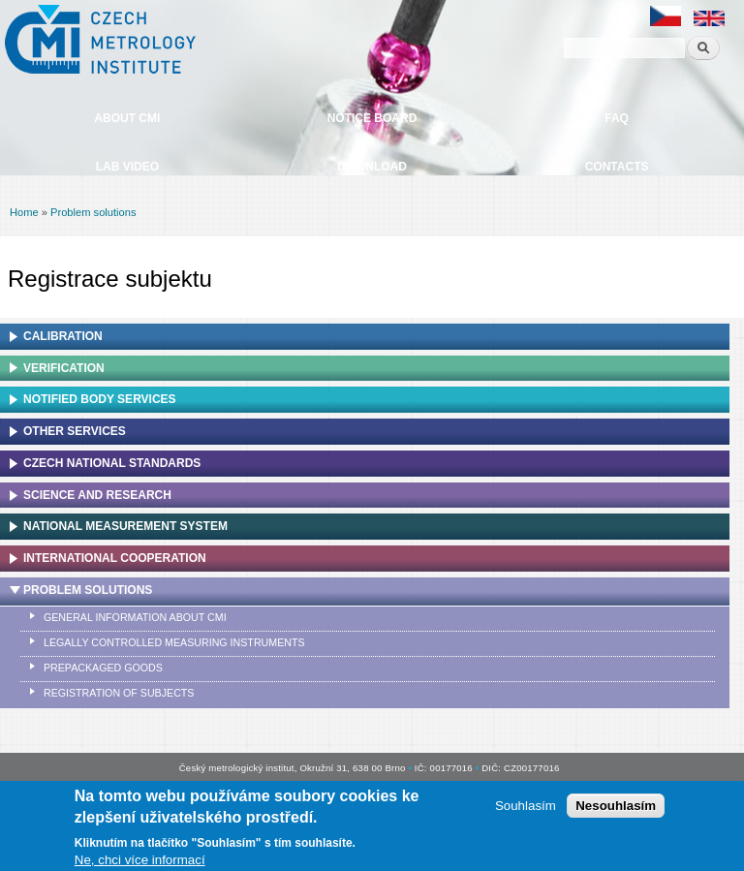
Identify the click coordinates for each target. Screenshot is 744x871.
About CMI (127, 118)
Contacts (617, 166)
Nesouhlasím (615, 808)
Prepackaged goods (103, 667)
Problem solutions (93, 212)
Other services (74, 431)
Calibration (63, 336)
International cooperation (114, 558)
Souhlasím (525, 808)
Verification (64, 368)
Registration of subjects (119, 693)
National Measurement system (125, 526)
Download (372, 166)
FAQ (616, 118)
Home (24, 212)
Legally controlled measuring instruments (174, 642)
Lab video (127, 166)
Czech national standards (112, 463)
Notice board (372, 118)
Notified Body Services (99, 399)
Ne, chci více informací (140, 862)
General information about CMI (135, 617)
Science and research (97, 495)
